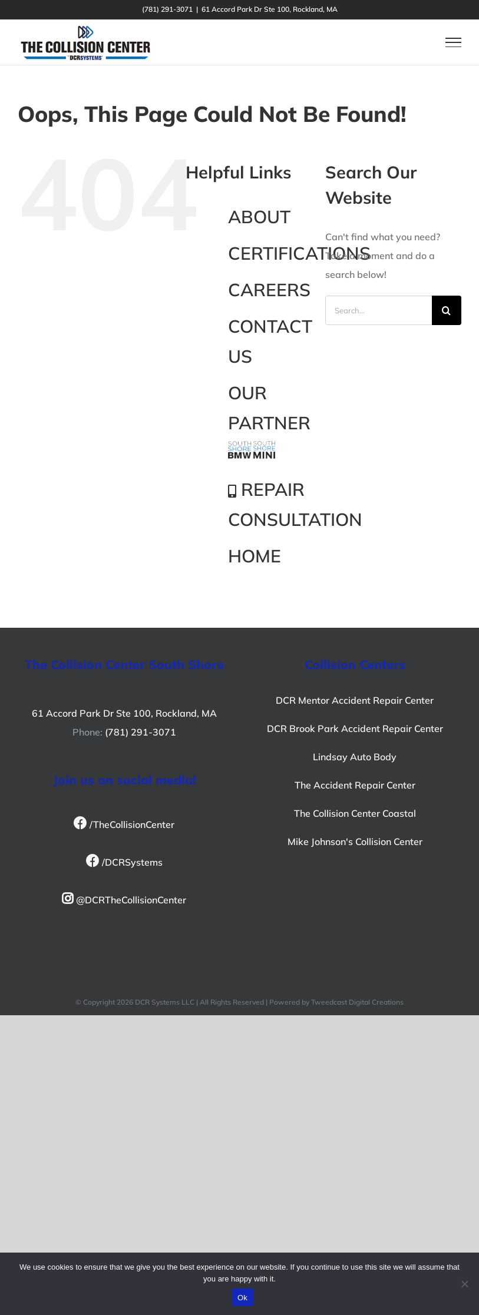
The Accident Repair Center (355, 785)
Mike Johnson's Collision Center (355, 841)
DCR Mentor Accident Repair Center (355, 700)
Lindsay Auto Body (355, 757)
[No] (464, 1284)
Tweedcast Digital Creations (357, 1002)
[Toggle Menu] (453, 42)
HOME (254, 556)
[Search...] (378, 310)
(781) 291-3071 (140, 732)
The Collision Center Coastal (355, 813)
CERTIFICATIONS (299, 253)
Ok (242, 1297)
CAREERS (269, 290)
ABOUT (259, 217)
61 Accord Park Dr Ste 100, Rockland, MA (124, 713)
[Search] (446, 310)
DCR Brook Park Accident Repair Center (355, 728)
